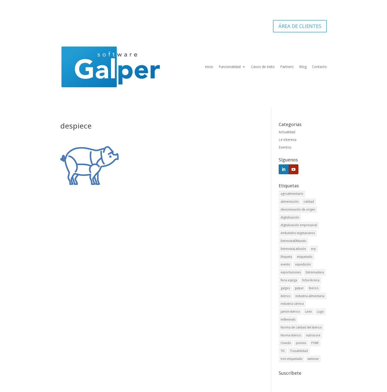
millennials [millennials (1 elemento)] (288, 319)
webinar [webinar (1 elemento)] (313, 359)
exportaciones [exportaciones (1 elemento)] (291, 272)
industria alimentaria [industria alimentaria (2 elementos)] (309, 296)
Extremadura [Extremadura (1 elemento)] (315, 272)
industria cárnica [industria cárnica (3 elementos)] (292, 304)
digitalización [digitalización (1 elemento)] (290, 217)
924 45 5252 (94, 26)
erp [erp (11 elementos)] (313, 249)
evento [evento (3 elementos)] (285, 264)
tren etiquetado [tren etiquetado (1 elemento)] (292, 359)
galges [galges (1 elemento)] (285, 288)
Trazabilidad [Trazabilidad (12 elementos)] (299, 351)
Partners (287, 66)
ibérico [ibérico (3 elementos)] (285, 296)
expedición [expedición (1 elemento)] (303, 264)
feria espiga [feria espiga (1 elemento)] (289, 280)
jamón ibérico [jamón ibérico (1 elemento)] (290, 311)
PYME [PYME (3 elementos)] (315, 343)
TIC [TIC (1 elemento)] (283, 351)
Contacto (319, 66)
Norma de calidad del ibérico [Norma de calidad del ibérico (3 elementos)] (301, 327)
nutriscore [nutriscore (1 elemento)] (313, 335)
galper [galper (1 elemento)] (299, 288)
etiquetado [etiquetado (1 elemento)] (304, 257)
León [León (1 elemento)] (308, 311)
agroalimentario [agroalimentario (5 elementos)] (292, 194)
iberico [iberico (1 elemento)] (314, 288)
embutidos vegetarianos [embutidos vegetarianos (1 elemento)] (298, 233)
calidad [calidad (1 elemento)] (309, 201)
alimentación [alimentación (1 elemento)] (290, 201)
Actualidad (287, 132)
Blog (303, 66)
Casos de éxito (263, 66)
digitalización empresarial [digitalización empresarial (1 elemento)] (299, 225)
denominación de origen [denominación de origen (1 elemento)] (298, 209)
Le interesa (287, 139)
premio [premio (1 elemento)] (301, 343)
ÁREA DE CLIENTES (299, 26)
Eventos (285, 147)
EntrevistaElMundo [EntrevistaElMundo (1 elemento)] (293, 241)
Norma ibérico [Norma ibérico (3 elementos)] (291, 335)
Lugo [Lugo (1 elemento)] (320, 311)
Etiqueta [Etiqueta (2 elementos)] (286, 257)
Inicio (209, 66)
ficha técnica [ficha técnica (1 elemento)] (310, 280)
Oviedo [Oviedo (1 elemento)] (286, 343)
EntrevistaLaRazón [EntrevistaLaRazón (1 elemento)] (293, 249)
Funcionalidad (230, 66)
